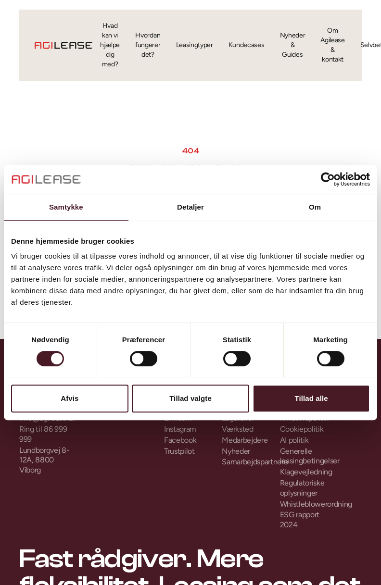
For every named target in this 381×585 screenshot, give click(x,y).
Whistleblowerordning (306, 504)
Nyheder (236, 451)
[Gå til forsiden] (63, 45)
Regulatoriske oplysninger (302, 488)
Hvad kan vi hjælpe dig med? (110, 45)
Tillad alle (311, 398)
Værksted (237, 429)
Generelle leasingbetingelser (306, 456)
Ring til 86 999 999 (43, 434)
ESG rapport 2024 (299, 519)
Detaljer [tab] (190, 207)
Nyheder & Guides (292, 45)
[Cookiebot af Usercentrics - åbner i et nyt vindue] (328, 179)
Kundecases (247, 45)
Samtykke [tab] (66, 207)
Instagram (180, 429)
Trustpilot (179, 451)
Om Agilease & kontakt (332, 44)
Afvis (69, 398)
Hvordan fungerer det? (147, 45)
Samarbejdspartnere (248, 461)
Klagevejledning (306, 471)
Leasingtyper (194, 45)
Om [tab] (315, 207)
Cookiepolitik (302, 429)
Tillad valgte (190, 398)
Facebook (180, 440)
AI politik (294, 440)
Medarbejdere (244, 440)
